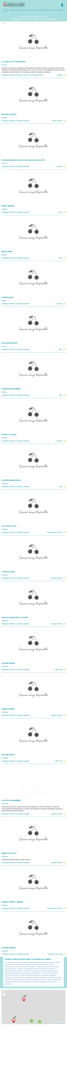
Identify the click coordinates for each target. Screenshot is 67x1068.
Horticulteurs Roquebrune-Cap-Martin (18, 973)
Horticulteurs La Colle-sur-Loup (15, 967)
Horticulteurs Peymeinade (13, 977)
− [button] (4, 995)
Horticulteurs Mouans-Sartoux (48, 971)
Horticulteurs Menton (33, 975)
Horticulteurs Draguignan (39, 982)
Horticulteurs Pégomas (48, 975)
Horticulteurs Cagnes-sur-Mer (26, 965)
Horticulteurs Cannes (17, 975)
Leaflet (52, 1023)
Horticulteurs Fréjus (18, 980)
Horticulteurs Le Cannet (40, 973)
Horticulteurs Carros (12, 962)
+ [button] (4, 992)
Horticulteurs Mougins (29, 971)
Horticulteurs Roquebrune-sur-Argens (38, 980)
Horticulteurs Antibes (15, 969)
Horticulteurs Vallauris (48, 969)
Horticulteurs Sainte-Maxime (20, 982)
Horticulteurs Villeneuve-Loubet (38, 967)
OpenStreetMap (60, 1023)
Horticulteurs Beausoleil (13, 971)
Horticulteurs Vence (26, 962)
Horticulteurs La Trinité (45, 965)
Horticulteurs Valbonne (31, 969)
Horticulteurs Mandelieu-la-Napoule (35, 977)
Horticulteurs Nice (40, 962)
